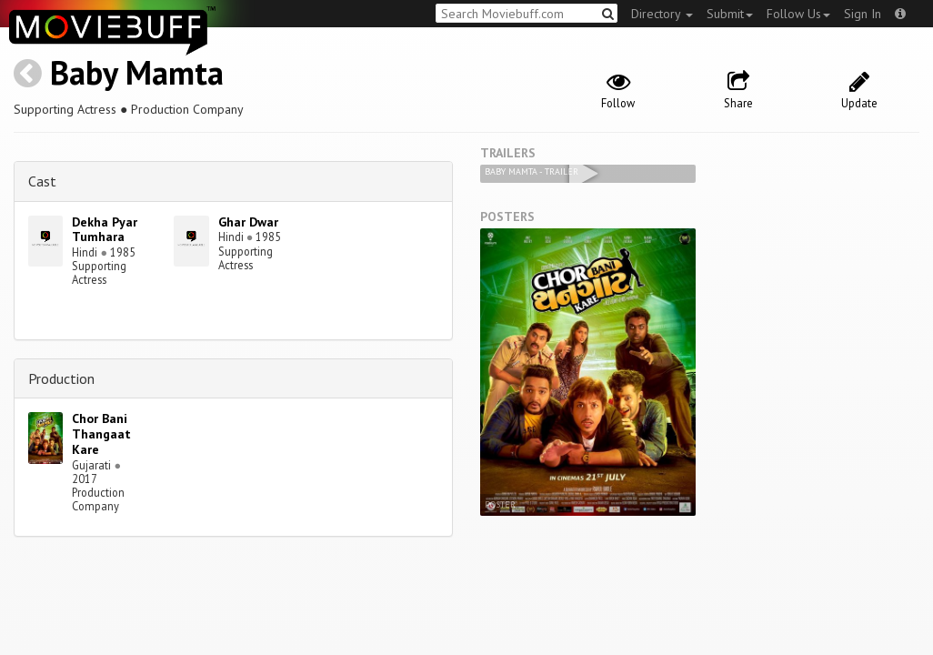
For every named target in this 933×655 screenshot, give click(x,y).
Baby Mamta (137, 72)
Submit (730, 13)
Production (61, 378)
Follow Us (798, 13)
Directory (662, 13)
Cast (42, 181)
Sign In (862, 13)
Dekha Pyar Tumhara (104, 230)
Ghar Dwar (248, 222)
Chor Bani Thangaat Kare (101, 434)
